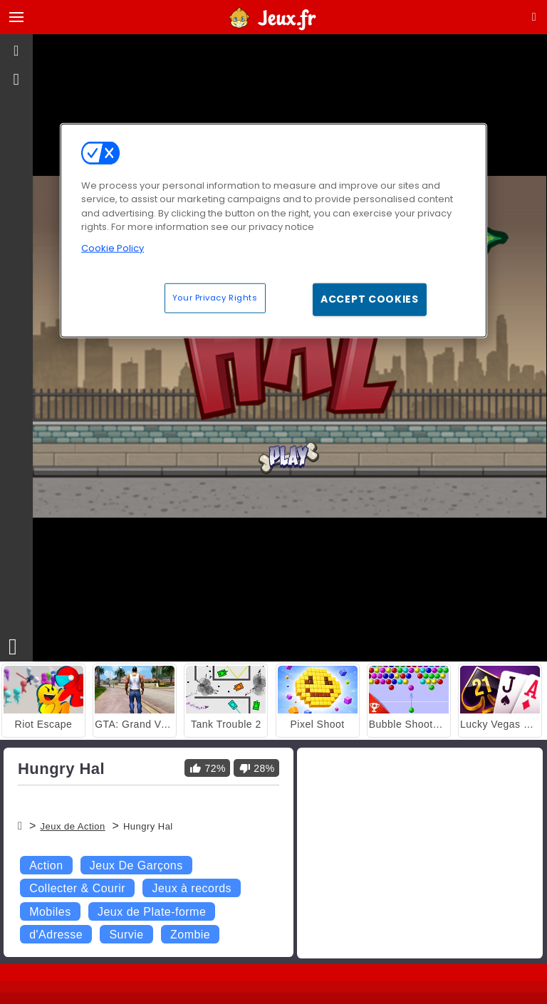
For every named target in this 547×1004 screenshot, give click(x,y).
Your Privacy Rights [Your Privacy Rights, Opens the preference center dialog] (215, 297)
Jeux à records (191, 888)
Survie (126, 935)
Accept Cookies (370, 299)
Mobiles (50, 912)
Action (46, 865)
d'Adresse (56, 935)
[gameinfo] (16, 80)
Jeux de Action (72, 826)
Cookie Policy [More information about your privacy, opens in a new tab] (112, 247)
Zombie (190, 935)
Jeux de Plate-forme (152, 912)
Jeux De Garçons (136, 865)
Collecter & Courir (77, 888)
